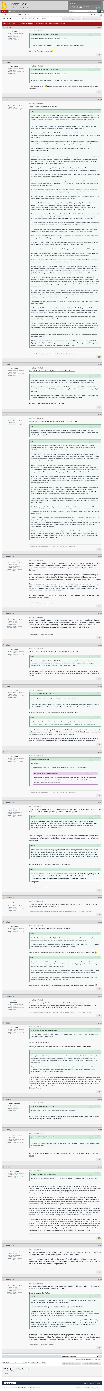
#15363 (99, 99)
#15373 (99, 922)
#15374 (99, 996)
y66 (7, 100)
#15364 (99, 364)
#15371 (99, 803)
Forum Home (13, 1387)
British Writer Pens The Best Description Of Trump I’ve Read (48, 38)
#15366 (99, 557)
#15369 (99, 686)
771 (37, 18)
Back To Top (6, 1387)
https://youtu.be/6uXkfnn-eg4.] (39, 150)
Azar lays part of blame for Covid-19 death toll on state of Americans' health (53, 712)
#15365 (99, 414)
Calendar (19, 11)
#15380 (99, 1279)
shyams (9, 27)
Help (97, 8)
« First (14, 18)
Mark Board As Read (35, 1387)
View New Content (93, 14)
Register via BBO (77, 7)
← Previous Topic (77, 1359)
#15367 (99, 613)
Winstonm (10, 557)
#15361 (99, 27)
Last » (44, 18)
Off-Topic (20, 14)
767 (22, 18)
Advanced (102, 11)
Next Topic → (98, 1359)
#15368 (99, 645)
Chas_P (9, 1130)
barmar (9, 1099)
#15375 (99, 1023)
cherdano (10, 898)
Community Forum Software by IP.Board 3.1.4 (88, 1387)
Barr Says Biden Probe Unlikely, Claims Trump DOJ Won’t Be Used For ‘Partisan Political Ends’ (60, 1047)
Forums (4, 11)
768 (26, 18)
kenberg (9, 1167)
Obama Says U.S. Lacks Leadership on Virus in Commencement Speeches (53, 651)
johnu (8, 62)
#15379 (99, 1246)
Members (12, 11)
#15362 (99, 62)
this (38, 809)
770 (33, 18)
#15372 (99, 898)
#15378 (99, 1167)
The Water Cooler (30, 14)
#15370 (99, 752)
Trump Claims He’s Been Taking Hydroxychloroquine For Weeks (50, 928)
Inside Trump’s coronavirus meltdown (54, 421)
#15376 (99, 1099)
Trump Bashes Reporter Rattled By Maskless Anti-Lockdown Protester (52, 371)
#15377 (99, 1130)
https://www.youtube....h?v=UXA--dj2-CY (85, 1178)
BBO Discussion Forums (9, 14)
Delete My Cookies (23, 1387)
